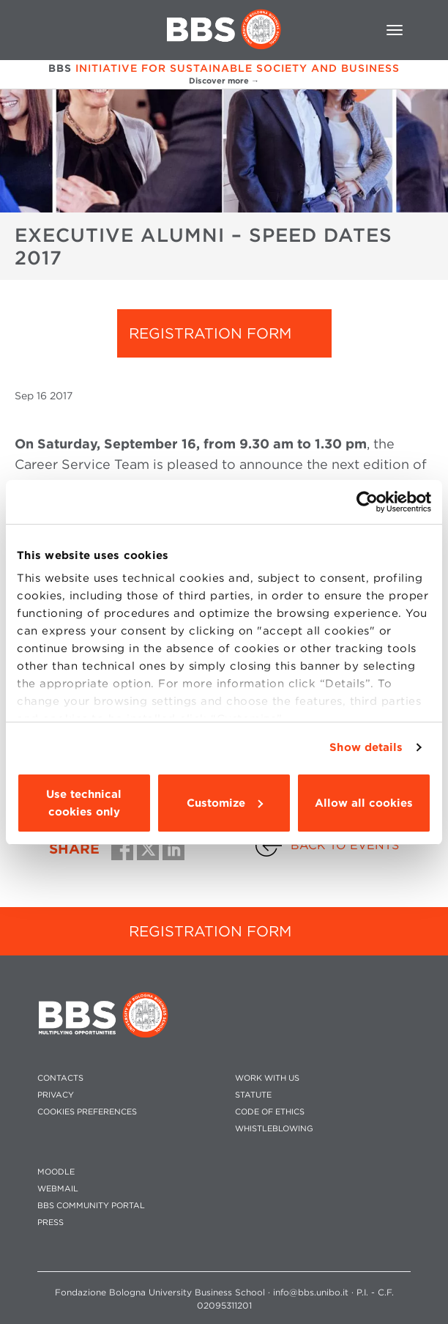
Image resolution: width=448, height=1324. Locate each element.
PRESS (50, 1222)
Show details (366, 747)
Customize (225, 803)
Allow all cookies (364, 803)
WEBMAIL (57, 1189)
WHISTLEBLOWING (274, 1129)
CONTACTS (60, 1078)
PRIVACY (55, 1095)
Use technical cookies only (84, 803)
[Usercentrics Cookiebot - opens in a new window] (367, 502)
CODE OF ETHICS (270, 1112)
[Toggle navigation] (394, 30)
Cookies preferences (87, 1112)
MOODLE (56, 1172)
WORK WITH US (267, 1078)
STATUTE (253, 1095)
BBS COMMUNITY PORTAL (91, 1206)
